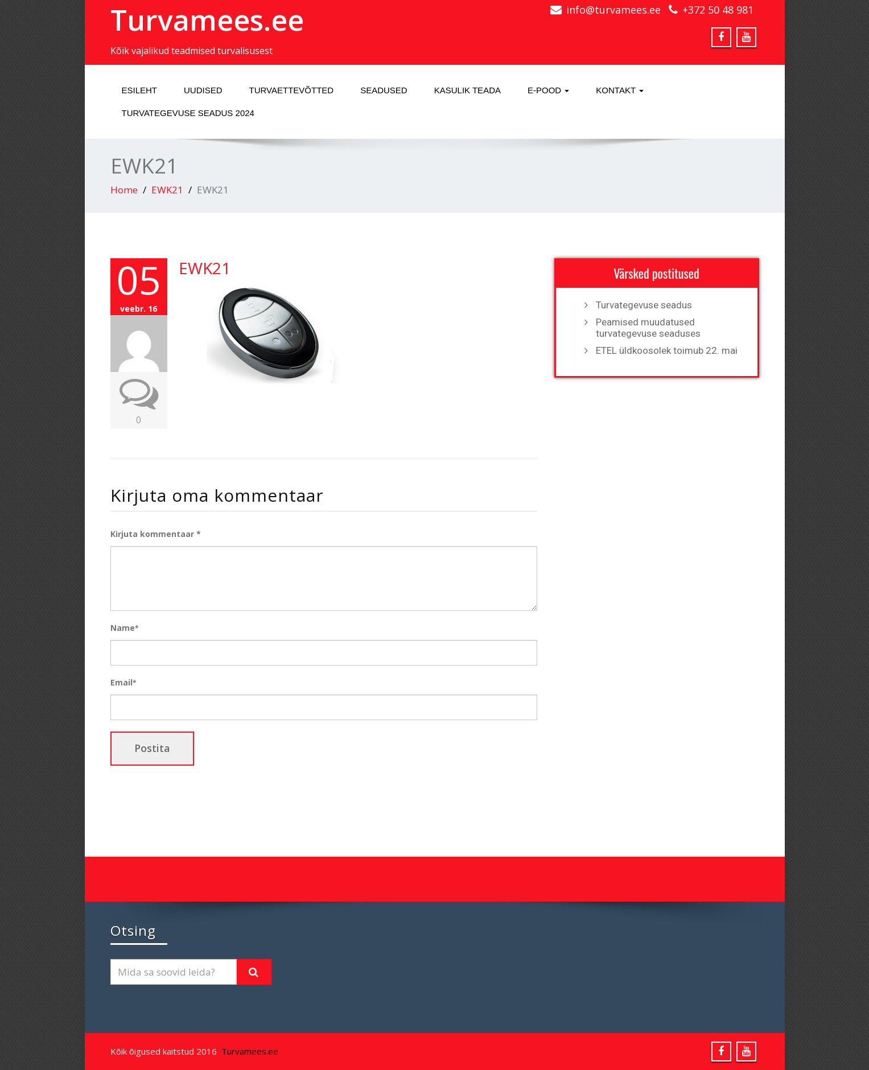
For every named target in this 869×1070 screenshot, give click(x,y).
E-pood (548, 90)
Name (124, 627)
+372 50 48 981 (717, 9)
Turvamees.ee (207, 20)
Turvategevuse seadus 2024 (188, 113)
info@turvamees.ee (613, 9)
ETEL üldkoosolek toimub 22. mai (667, 350)
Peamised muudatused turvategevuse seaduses (648, 327)
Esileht (140, 90)
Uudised (203, 90)
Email (123, 682)
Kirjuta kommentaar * (155, 533)
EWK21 (167, 189)
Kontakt (620, 90)
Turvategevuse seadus (644, 305)
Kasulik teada (467, 90)
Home (124, 189)
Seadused (383, 90)
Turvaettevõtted (291, 90)
